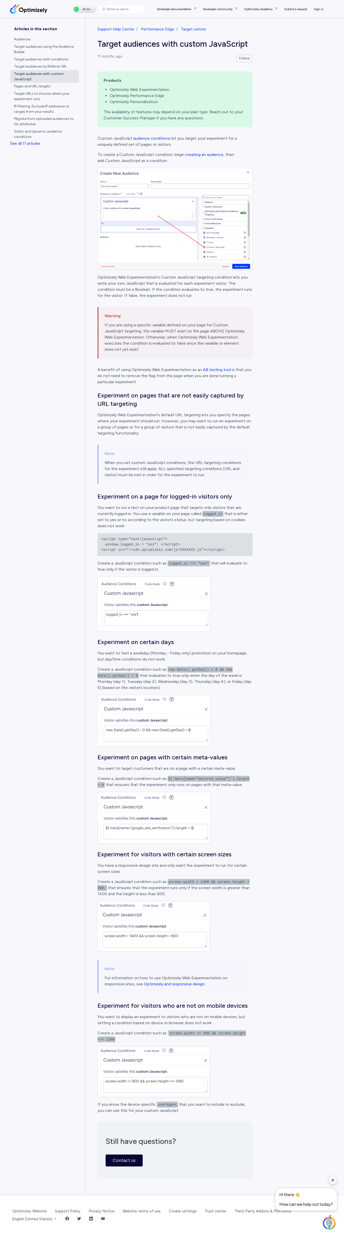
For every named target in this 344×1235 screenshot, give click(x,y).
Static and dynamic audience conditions (38, 134)
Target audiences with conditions (41, 59)
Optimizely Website (29, 1211)
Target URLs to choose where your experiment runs (42, 96)
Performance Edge (157, 29)
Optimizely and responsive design (174, 984)
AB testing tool (217, 369)
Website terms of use (142, 1211)
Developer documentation (174, 9)
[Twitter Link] (79, 1219)
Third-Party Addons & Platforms (263, 1211)
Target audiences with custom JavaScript (39, 76)
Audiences (22, 39)
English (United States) (34, 1219)
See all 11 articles (25, 143)
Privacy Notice (101, 1211)
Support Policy (67, 1211)
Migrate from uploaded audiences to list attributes (44, 121)
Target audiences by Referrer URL (40, 66)
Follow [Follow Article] (244, 58)
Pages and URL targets (32, 86)
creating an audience (204, 154)
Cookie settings (182, 1211)
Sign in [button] (318, 9)
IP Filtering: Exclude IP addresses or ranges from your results (42, 109)
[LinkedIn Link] (91, 1219)
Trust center (215, 1211)
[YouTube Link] (103, 1219)
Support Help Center (115, 29)
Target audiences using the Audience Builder (44, 49)
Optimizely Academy (258, 9)
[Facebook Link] (67, 1219)
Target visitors (193, 29)
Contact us (124, 1160)
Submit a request (295, 9)
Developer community (218, 9)
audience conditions (151, 138)
